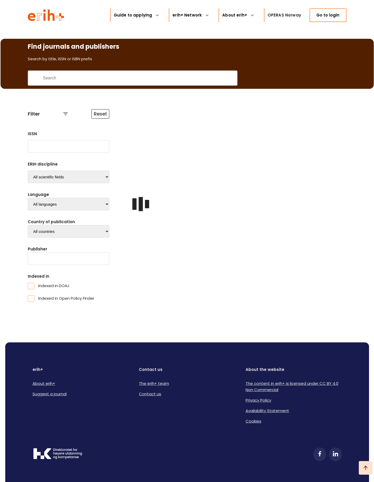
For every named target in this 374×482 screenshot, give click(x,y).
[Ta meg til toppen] (365, 468)
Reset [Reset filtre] (100, 114)
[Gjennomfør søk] (35, 78)
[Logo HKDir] (57, 454)
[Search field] (139, 78)
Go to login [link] (328, 15)
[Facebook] (319, 454)
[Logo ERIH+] (46, 15)
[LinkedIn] (335, 454)
